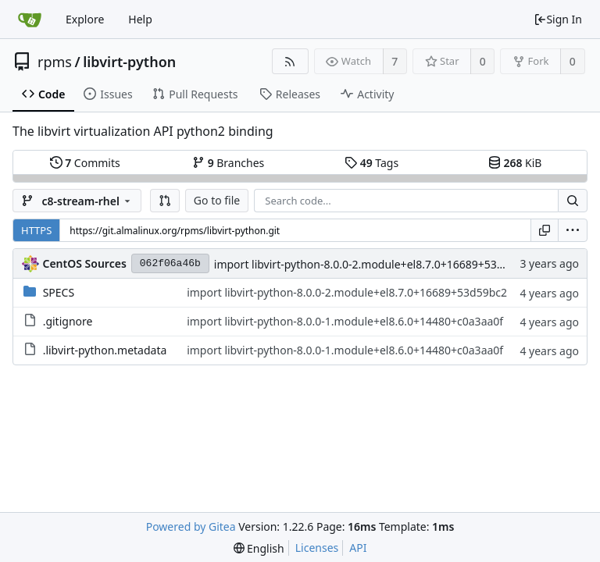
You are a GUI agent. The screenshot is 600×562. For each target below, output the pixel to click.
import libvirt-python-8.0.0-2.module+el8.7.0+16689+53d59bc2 (374, 264)
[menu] (573, 230)
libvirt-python (129, 61)
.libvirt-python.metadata (105, 350)
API (357, 547)
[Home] (30, 19)
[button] (165, 200)
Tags (371, 162)
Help (140, 19)
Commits (85, 162)
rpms (55, 61)
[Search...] (573, 200)
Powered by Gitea (191, 526)
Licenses (317, 547)
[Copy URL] (544, 230)
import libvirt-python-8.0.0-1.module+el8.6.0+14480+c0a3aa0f (345, 321)
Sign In (558, 19)
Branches (228, 162)
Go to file (217, 200)
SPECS (58, 292)
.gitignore (68, 321)
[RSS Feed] (290, 61)
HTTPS (36, 230)
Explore (85, 19)
